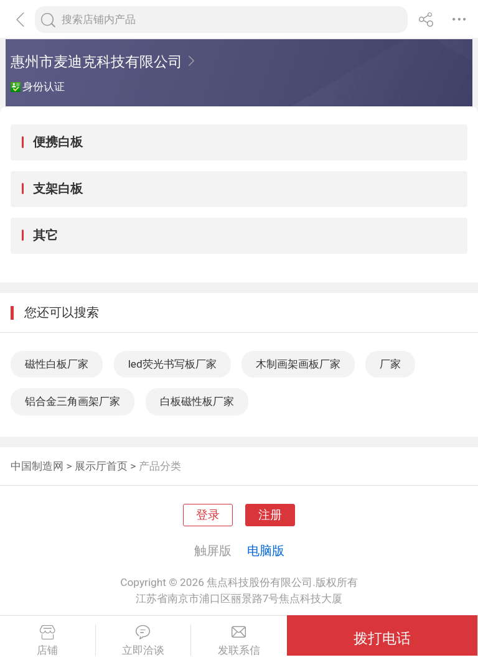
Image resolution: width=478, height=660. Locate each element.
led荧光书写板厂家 (172, 364)
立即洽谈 (143, 640)
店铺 (47, 640)
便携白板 (58, 141)
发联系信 (239, 640)
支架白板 (58, 188)
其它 (45, 235)
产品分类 (160, 466)
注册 (270, 515)
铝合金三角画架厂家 (72, 401)
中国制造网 (37, 466)
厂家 (390, 364)
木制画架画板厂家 (298, 364)
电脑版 (265, 550)
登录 (208, 515)
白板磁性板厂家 (197, 401)
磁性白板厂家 (56, 364)
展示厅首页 (101, 466)
